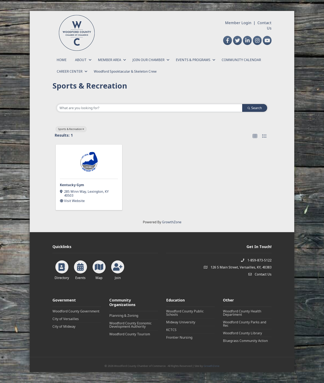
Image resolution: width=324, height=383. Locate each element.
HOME (62, 60)
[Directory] (61, 269)
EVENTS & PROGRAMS (193, 60)
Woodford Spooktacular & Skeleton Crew (125, 71)
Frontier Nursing (179, 337)
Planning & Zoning (123, 315)
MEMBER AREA (109, 60)
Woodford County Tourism (129, 334)
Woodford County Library (242, 333)
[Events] (80, 269)
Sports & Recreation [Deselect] (71, 129)
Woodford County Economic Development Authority (130, 325)
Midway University (180, 322)
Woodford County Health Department (242, 313)
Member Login (238, 22)
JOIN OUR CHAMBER (148, 60)
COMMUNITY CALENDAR (241, 60)
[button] (255, 136)
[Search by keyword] (149, 108)
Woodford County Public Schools (185, 313)
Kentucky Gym (72, 185)
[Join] (117, 269)
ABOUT (81, 60)
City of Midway (63, 326)
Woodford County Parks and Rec (244, 324)
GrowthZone (171, 222)
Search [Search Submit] (255, 108)
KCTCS (171, 329)
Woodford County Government (75, 311)
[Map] (99, 269)
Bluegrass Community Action (245, 340)
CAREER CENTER (69, 71)
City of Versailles (65, 319)
